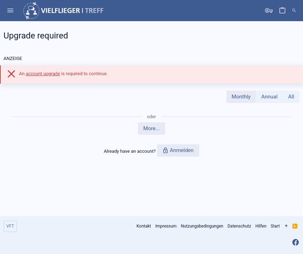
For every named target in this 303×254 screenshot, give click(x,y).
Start (275, 226)
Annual (269, 96)
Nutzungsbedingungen (202, 226)
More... (151, 128)
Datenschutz (239, 226)
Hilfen (260, 226)
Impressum (165, 226)
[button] (10, 11)
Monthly (241, 96)
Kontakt (144, 226)
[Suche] (294, 11)
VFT (10, 226)
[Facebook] (295, 242)
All (291, 96)
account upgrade (43, 73)
